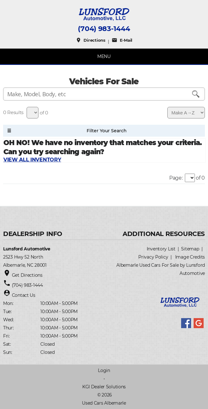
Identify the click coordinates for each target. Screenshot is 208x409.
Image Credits (190, 257)
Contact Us (23, 295)
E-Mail (122, 40)
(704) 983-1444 (104, 28)
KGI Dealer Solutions (104, 387)
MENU (104, 56)
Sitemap (190, 249)
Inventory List (161, 249)
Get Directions (27, 275)
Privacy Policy (153, 257)
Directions (90, 40)
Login (104, 370)
